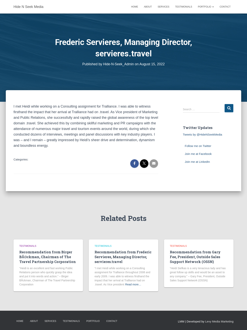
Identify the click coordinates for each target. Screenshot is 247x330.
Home (134, 6)
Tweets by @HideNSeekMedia (202, 134)
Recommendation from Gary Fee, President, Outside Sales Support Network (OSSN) (195, 257)
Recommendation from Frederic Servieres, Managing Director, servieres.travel (123, 257)
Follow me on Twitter (198, 146)
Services (163, 6)
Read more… (133, 284)
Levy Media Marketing (219, 321)
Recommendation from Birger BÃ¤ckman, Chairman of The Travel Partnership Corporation (47, 257)
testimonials (27, 246)
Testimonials (183, 6)
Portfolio (206, 6)
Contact (225, 6)
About (148, 6)
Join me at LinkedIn (197, 161)
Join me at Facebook (198, 153)
